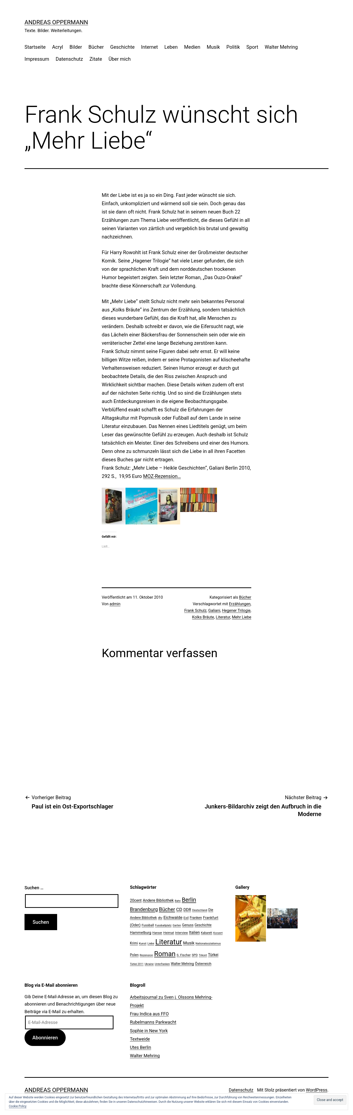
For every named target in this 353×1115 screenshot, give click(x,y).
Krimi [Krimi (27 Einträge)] (134, 943)
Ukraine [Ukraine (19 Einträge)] (149, 964)
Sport (252, 47)
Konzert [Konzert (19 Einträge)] (218, 933)
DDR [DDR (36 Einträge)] (187, 909)
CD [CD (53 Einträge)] (179, 909)
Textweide (140, 1039)
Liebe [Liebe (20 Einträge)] (151, 943)
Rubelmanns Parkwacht (153, 1022)
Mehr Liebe (241, 617)
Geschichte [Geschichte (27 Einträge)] (203, 925)
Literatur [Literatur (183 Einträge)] (168, 942)
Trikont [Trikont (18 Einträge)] (203, 955)
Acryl (57, 47)
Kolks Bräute (203, 617)
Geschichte (122, 47)
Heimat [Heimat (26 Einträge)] (168, 933)
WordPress (316, 1089)
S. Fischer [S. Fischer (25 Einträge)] (183, 955)
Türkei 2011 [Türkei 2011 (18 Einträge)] (137, 964)
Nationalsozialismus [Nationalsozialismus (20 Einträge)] (208, 943)
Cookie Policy (17, 1106)
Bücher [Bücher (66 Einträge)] (167, 909)
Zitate (95, 59)
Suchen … (34, 887)
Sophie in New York (149, 1030)
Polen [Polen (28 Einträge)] (134, 955)
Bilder (76, 47)
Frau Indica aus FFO (149, 1013)
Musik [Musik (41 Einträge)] (188, 942)
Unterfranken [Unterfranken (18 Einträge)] (162, 964)
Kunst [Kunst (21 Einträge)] (142, 943)
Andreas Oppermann (56, 22)
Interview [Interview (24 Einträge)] (181, 933)
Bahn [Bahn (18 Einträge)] (178, 900)
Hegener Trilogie (236, 610)
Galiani (214, 610)
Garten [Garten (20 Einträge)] (177, 925)
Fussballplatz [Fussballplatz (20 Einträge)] (163, 925)
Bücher (96, 47)
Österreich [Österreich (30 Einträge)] (203, 963)
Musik (213, 47)
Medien (192, 47)
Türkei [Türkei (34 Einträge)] (213, 955)
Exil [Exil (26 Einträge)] (186, 918)
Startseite (35, 47)
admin (115, 604)
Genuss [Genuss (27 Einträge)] (188, 925)
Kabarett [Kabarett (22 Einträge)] (206, 933)
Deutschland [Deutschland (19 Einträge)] (199, 910)
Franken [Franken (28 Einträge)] (196, 918)
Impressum (37, 59)
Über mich (120, 59)
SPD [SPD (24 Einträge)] (195, 955)
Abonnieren (45, 1038)
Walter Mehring (281, 47)
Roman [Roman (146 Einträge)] (165, 954)
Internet (149, 47)
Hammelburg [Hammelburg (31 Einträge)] (140, 932)
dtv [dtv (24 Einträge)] (160, 918)
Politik (233, 47)
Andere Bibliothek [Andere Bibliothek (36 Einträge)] (158, 900)
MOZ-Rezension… (162, 476)
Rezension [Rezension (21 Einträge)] (146, 955)
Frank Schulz (195, 610)
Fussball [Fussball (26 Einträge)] (148, 925)
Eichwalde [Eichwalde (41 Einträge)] (173, 917)
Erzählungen (240, 604)
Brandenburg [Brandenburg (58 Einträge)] (144, 909)
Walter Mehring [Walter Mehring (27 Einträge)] (182, 964)
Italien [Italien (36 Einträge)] (194, 932)
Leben (170, 47)
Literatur (223, 617)
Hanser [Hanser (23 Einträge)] (157, 933)
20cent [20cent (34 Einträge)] (136, 900)
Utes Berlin (140, 1047)
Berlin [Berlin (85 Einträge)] (189, 900)
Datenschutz (69, 59)
